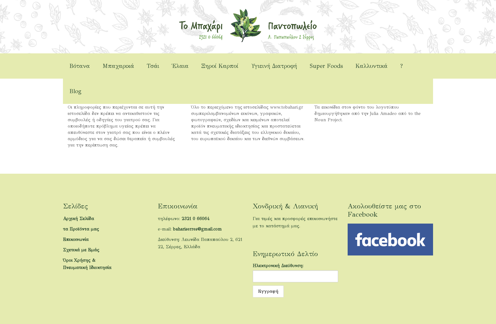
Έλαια (180, 66)
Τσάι (153, 66)
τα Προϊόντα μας (81, 229)
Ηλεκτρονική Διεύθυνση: (278, 265)
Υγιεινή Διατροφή (274, 66)
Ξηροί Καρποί (220, 66)
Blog (75, 91)
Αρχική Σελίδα (78, 218)
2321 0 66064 (195, 218)
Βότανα (79, 66)
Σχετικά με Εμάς (81, 250)
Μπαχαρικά (118, 66)
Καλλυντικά (372, 66)
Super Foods (326, 66)
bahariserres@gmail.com (197, 229)
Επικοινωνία (76, 239)
